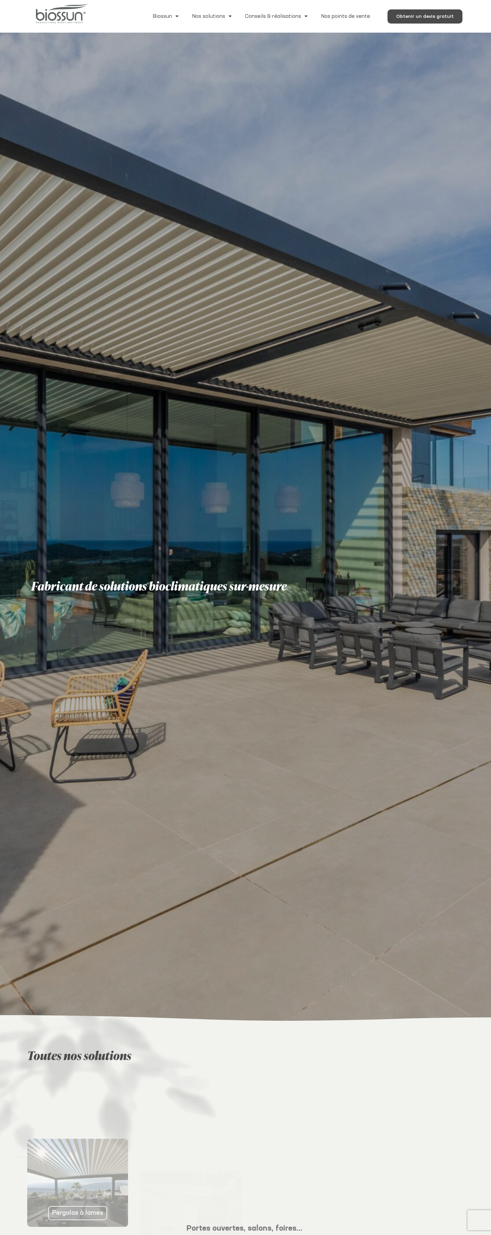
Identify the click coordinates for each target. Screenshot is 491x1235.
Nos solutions (212, 16)
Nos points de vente (345, 16)
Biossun (165, 16)
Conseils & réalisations (276, 16)
